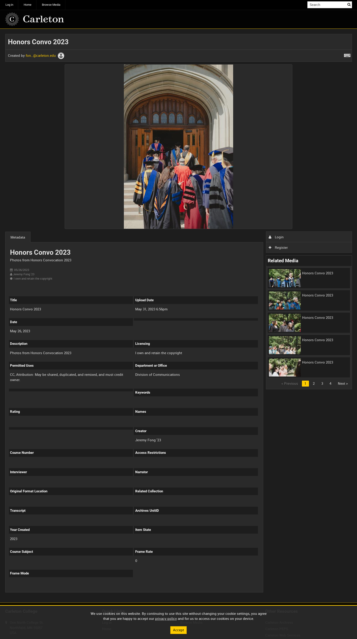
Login (276, 237)
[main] (178, 316)
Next (343, 383)
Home (27, 5)
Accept (178, 630)
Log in (9, 5)
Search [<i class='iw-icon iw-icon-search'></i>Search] (349, 4)
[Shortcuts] (347, 54)
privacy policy (166, 618)
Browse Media (51, 5)
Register (278, 247)
